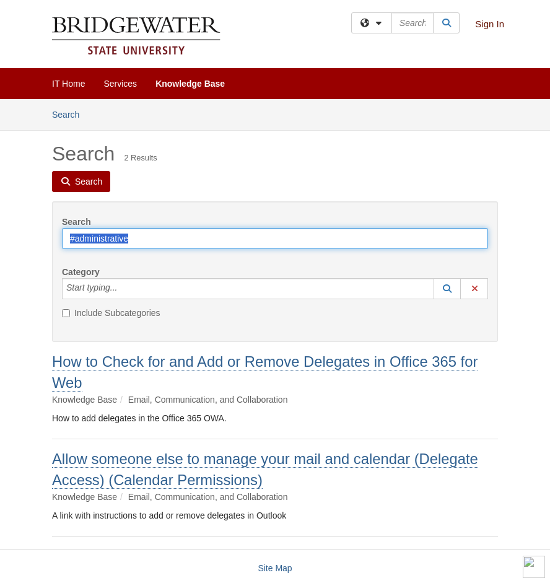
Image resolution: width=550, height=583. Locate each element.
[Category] (124, 289)
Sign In (489, 24)
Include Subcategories (111, 313)
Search (70, 114)
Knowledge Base (190, 84)
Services (120, 84)
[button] (447, 288)
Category (81, 272)
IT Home (68, 84)
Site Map (275, 568)
